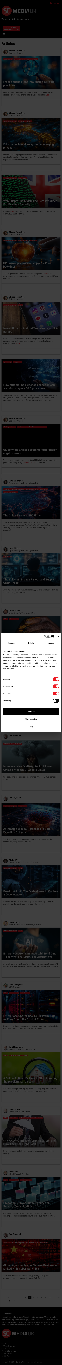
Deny (31, 726)
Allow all (31, 711)
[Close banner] (58, 636)
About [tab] (51, 643)
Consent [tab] (11, 643)
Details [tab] (31, 643)
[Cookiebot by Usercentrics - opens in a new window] (44, 636)
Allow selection (31, 719)
